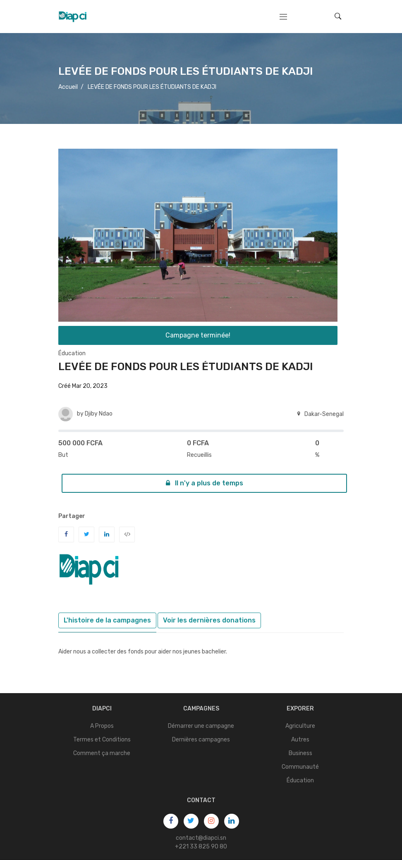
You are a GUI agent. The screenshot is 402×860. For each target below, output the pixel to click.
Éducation (72, 353)
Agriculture (300, 725)
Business (300, 753)
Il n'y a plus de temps (204, 483)
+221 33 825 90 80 (201, 846)
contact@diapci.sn (201, 837)
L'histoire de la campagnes (107, 620)
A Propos (102, 725)
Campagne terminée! (197, 335)
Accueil (68, 86)
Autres (300, 739)
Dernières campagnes (201, 739)
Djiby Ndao (98, 413)
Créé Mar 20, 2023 (83, 386)
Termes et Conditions (102, 739)
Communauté (300, 766)
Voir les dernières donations (209, 620)
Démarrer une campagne (201, 725)
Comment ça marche (101, 753)
